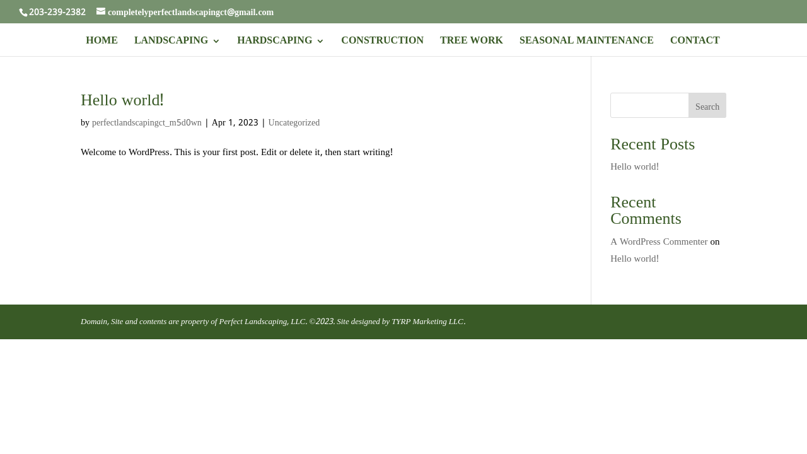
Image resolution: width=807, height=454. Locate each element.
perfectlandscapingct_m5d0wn (147, 123)
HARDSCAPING (274, 43)
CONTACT (695, 43)
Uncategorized (294, 123)
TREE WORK (471, 43)
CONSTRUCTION (382, 43)
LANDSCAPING (171, 43)
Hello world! (122, 101)
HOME (102, 43)
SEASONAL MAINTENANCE (587, 43)
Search (707, 107)
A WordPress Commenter (658, 242)
